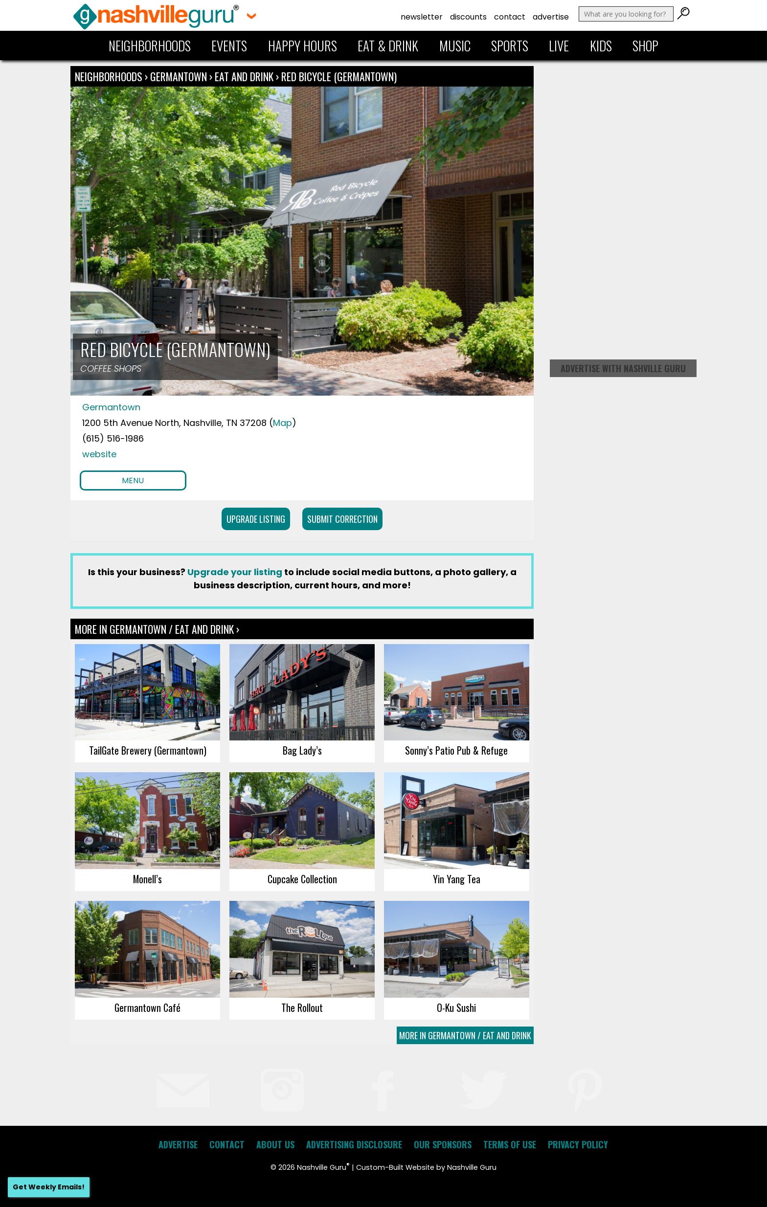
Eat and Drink (244, 76)
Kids (601, 45)
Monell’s (147, 879)
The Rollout (302, 1007)
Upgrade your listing (234, 572)
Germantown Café (147, 1007)
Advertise (551, 16)
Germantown (179, 76)
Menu (133, 480)
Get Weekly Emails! (49, 1187)
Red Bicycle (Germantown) (339, 76)
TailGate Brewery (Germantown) (147, 750)
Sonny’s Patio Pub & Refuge (456, 750)
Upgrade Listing (255, 519)
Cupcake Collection (302, 879)
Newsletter (422, 16)
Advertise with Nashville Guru (623, 368)
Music (455, 45)
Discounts (468, 16)
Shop (645, 45)
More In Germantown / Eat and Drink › (157, 629)
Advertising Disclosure (354, 1144)
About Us (275, 1144)
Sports (509, 45)
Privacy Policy (578, 1144)
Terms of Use (509, 1144)
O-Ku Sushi (456, 1007)
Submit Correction (342, 519)
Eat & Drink (388, 45)
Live (559, 45)
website (99, 454)
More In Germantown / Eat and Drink (465, 1035)
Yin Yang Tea (456, 879)
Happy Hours (302, 45)
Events (229, 45)
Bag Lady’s (302, 750)
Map (282, 423)
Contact (509, 16)
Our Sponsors (443, 1144)
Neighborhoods (150, 45)
